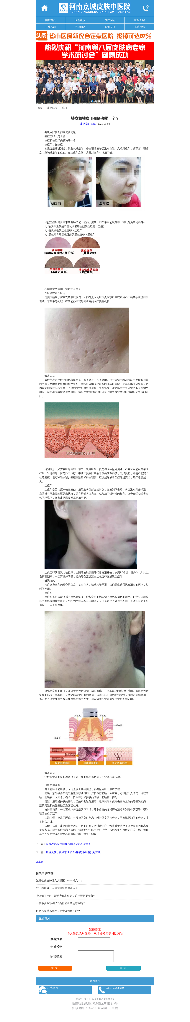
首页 (40, 108)
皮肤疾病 (110, 20)
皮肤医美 (52, 108)
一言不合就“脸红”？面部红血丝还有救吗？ (60, 903)
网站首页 (50, 20)
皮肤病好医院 (88, 123)
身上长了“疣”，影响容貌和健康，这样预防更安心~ (65, 895)
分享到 (39, 862)
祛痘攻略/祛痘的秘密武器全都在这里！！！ (71, 844)
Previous (39, 70)
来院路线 (139, 27)
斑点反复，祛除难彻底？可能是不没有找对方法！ (74, 852)
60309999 (108, 1001)
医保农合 (110, 27)
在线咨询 (50, 27)
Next (151, 70)
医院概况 (80, 20)
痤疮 (64, 108)
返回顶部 (95, 983)
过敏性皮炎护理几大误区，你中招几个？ (59, 880)
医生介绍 (139, 20)
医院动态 (80, 27)
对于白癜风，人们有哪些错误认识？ (57, 888)
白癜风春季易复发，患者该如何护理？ (58, 911)
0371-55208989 (93, 1001)
